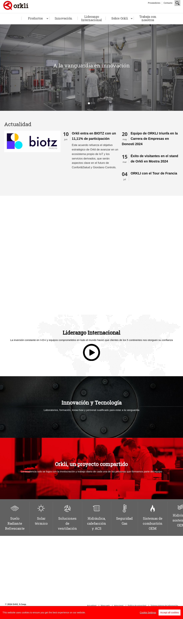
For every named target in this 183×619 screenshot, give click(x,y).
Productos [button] (38, 18)
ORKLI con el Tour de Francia (154, 173)
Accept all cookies (169, 612)
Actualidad (91, 605)
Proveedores (154, 2)
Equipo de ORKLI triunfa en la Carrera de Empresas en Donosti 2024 (150, 138)
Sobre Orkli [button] (122, 18)
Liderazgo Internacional (91, 18)
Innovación (63, 18)
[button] (13, 67)
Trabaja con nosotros (147, 18)
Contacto (168, 2)
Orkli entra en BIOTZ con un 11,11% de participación (94, 135)
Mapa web (105, 605)
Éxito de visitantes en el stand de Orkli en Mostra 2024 (154, 158)
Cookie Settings (148, 612)
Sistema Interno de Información (164, 605)
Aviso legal (118, 605)
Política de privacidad (137, 605)
